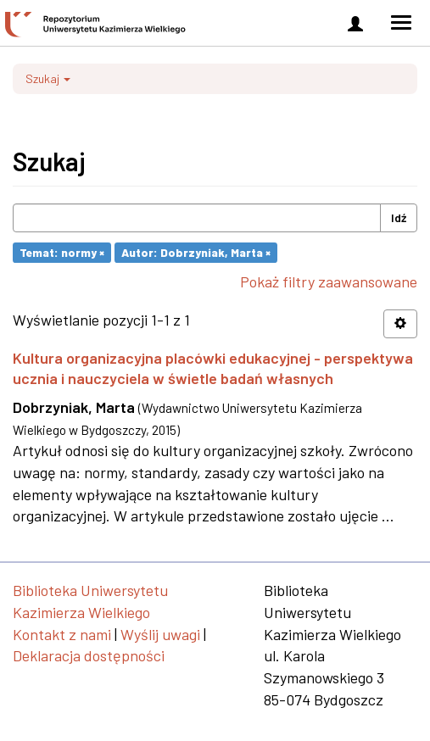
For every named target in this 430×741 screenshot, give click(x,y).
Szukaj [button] (47, 78)
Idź (398, 217)
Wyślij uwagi (160, 634)
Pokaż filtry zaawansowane (328, 281)
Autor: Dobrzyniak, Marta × (196, 252)
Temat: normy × (62, 252)
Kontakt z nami (62, 634)
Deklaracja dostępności (89, 655)
